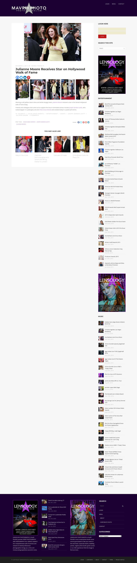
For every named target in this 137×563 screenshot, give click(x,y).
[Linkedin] (25, 77)
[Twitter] (21, 77)
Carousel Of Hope (60, 155)
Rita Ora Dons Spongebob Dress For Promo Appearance (114, 424)
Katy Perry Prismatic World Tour (114, 157)
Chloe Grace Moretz (45, 110)
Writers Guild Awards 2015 (112, 242)
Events (63, 114)
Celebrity (21, 114)
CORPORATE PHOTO (106, 522)
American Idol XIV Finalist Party (114, 186)
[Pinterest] (28, 77)
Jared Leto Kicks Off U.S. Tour (113, 381)
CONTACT (121, 4)
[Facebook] (17, 77)
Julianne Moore (57, 102)
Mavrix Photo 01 (37, 66)
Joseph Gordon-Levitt (75, 107)
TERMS (111, 559)
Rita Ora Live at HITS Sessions (113, 374)
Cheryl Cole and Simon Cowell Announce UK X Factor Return (113, 468)
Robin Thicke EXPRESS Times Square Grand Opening (113, 453)
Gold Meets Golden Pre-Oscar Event (115, 221)
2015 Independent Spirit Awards (114, 215)
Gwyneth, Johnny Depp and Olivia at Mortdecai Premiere (114, 264)
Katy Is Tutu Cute (22, 155)
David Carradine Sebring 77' (56, 500)
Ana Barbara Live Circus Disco (113, 236)
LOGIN (107, 4)
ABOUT (102, 518)
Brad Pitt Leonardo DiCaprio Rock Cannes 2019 (56, 546)
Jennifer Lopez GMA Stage (112, 387)
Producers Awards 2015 (112, 256)
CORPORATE (90, 559)
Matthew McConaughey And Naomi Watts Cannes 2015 (115, 135)
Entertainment (52, 114)
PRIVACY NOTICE (120, 559)
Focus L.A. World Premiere (112, 201)
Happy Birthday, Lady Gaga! (113, 431)
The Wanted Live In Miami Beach (114, 394)
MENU (114, 4)
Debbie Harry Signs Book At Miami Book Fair (56, 531)
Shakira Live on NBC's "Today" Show (115, 445)
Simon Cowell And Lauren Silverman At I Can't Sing (112, 438)
